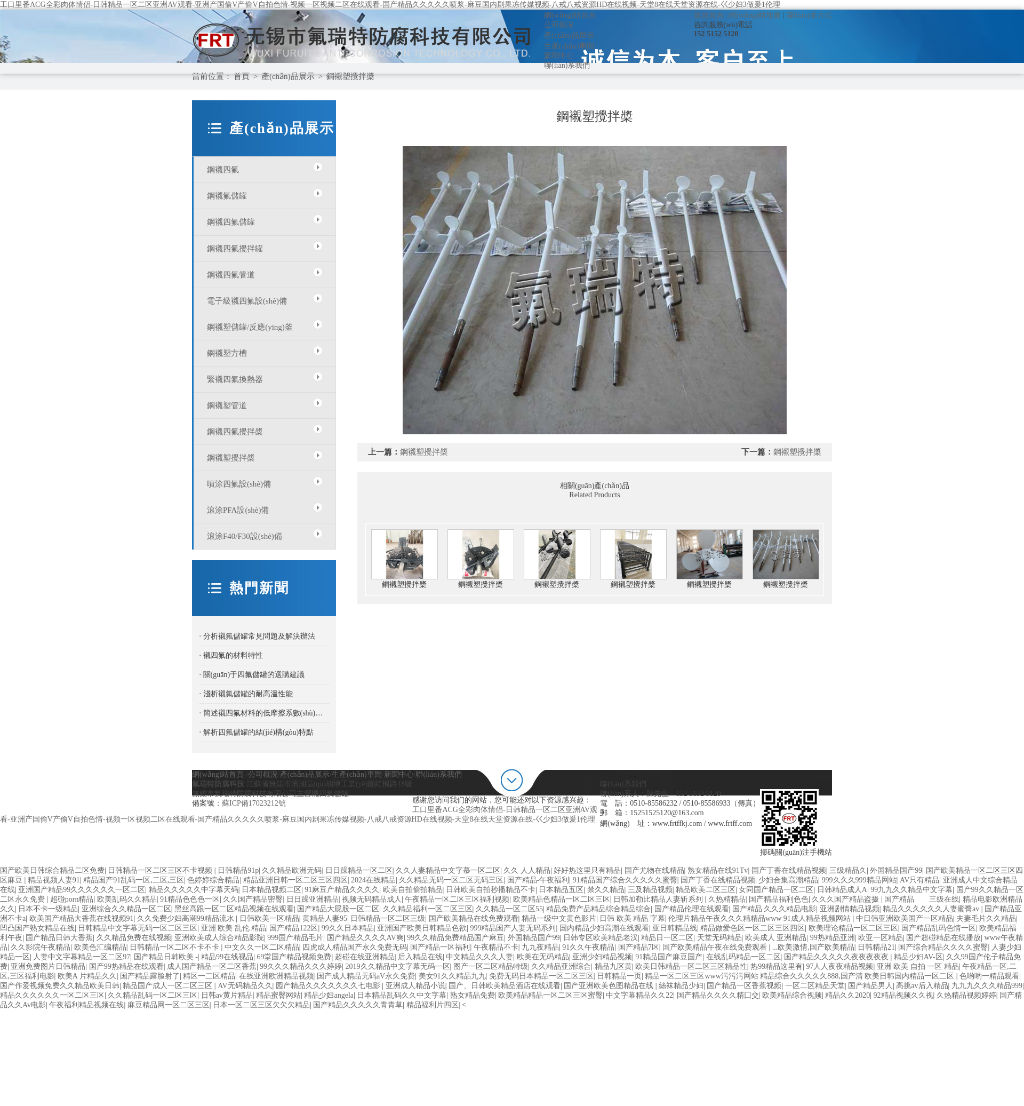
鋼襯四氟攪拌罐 (235, 248)
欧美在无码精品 (543, 957)
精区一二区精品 (209, 976)
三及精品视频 (650, 890)
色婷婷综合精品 (213, 880)
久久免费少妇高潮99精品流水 (186, 918)
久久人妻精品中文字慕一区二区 (448, 870)
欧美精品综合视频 (792, 995)
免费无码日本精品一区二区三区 (541, 976)
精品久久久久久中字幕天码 (193, 890)
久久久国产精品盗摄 (846, 899)
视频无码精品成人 (372, 899)
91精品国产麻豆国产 (668, 957)
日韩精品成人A (842, 890)
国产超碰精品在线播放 (943, 938)
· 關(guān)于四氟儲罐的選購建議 (252, 675)
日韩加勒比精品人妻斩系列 (659, 899)
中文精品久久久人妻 (479, 957)
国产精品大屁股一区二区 (338, 909)
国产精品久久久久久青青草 (358, 1005)
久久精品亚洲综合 (561, 966)
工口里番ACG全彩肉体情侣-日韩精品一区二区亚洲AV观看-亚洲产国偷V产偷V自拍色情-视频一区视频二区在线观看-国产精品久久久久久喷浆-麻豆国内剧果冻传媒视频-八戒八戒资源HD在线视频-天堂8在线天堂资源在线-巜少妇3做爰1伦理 (390, 5)
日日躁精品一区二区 (359, 870)
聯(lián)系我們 (567, 65)
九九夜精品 (540, 947)
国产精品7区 (638, 947)
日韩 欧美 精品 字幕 (632, 918)
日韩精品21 (876, 947)
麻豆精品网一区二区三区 (168, 1005)
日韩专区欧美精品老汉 (600, 938)
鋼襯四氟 (223, 169)
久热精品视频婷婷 (966, 995)
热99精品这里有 (776, 966)
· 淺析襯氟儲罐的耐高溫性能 (246, 694)
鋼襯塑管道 (227, 405)
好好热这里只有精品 (587, 870)
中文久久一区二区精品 (262, 947)
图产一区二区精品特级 (490, 966)
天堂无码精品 (719, 938)
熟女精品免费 (472, 995)
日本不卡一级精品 (48, 909)
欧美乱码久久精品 (127, 899)
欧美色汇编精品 (100, 947)
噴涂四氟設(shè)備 (239, 484)
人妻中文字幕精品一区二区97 (81, 957)
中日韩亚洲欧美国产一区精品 (904, 918)
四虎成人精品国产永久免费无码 (354, 947)
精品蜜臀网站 (278, 995)
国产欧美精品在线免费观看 (473, 918)
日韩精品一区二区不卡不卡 (175, 947)
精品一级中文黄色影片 (559, 918)
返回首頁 (709, 15)
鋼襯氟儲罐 (227, 196)
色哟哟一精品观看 (989, 976)
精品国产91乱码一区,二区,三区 (133, 880)
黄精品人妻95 (324, 918)
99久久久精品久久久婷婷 (301, 966)
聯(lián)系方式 (809, 15)
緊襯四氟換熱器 (235, 379)
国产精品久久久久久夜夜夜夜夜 (837, 957)
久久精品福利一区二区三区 (428, 909)
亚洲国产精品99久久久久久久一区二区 (81, 890)
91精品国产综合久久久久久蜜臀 (625, 880)
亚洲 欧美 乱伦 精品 (234, 928)
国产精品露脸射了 (150, 976)
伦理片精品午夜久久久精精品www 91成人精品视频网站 (760, 918)
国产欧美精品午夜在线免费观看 (715, 947)
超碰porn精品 (72, 899)
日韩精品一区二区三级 (387, 918)
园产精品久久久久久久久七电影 (329, 986)
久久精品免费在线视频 (134, 938)
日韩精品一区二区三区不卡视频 (161, 870)
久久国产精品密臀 (253, 899)
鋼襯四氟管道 (231, 274)
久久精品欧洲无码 (292, 870)
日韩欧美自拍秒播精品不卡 (490, 890)
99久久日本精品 (348, 928)
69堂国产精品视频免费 (294, 957)
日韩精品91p (238, 870)
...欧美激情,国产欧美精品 (813, 947)
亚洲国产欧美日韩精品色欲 (422, 928)
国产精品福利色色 (779, 899)
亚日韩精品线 (674, 928)
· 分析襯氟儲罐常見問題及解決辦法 (257, 636)
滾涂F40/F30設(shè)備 (244, 536)
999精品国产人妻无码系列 (513, 928)
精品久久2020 (847, 995)
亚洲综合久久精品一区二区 (126, 909)
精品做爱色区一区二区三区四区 (752, 928)
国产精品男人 (870, 986)
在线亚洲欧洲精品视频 (276, 976)
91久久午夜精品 (588, 947)
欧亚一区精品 (880, 938)
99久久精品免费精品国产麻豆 (455, 938)
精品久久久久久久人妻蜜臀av (932, 909)
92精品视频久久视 (903, 995)
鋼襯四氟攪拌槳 (235, 431)
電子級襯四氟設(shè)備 (247, 301)
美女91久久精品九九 (452, 976)
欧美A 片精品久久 (87, 976)
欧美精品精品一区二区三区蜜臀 (550, 995)
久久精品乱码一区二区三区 (152, 995)
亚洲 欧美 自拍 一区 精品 (918, 966)
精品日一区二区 (667, 938)
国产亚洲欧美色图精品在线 (609, 986)
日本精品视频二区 (271, 890)
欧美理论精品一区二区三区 (853, 928)
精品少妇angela (329, 995)
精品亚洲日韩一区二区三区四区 (295, 880)
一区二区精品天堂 (815, 986)
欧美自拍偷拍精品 (413, 890)
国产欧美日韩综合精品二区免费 (52, 870)
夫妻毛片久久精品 (986, 918)
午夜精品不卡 (496, 947)
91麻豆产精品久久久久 (342, 890)
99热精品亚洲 (832, 938)
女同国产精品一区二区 (776, 890)
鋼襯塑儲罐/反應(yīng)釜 (250, 327)
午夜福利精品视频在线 (86, 1005)
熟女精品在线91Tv (717, 870)
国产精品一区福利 (440, 947)
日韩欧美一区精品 (269, 918)
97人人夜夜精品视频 (839, 966)
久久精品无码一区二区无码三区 (451, 880)
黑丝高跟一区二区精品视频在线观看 (234, 909)
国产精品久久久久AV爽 (365, 938)
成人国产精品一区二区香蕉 (212, 966)
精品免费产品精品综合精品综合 (598, 909)
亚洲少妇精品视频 (602, 957)
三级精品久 (848, 870)
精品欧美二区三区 (705, 890)
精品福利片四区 (432, 1005)
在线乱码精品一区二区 (743, 957)
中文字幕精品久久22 (639, 995)
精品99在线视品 (227, 957)
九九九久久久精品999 (986, 986)
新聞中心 (559, 56)
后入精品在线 (420, 957)
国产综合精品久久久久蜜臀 (943, 947)
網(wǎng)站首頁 (570, 15)
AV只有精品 (919, 880)
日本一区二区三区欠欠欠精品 (261, 1005)
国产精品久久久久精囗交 (718, 995)
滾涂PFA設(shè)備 (238, 510)
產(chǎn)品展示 (569, 35)
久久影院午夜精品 (40, 947)
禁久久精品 (606, 890)
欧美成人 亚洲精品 (776, 938)
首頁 (242, 76)
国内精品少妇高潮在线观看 (604, 928)
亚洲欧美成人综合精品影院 (219, 938)
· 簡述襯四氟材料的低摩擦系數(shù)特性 (264, 713)
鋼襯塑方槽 (227, 353)
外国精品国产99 (896, 870)
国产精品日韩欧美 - (166, 957)
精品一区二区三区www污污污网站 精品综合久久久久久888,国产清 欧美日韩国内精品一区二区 (800, 976)
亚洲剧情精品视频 (849, 909)
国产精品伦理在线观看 (691, 909)
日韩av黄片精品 (227, 995)
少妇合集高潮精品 (788, 880)
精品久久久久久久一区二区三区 (52, 995)
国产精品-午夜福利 (538, 880)
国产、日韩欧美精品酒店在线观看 (505, 986)
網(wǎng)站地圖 (754, 15)
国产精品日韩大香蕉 (59, 938)
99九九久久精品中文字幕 (911, 890)
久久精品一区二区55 (509, 909)
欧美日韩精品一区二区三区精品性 (691, 966)
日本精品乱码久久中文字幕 (401, 995)
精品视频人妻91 (54, 880)
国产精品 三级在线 (921, 899)
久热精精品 (727, 899)
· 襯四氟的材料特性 (231, 655)
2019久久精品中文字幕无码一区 (398, 966)
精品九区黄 (613, 966)
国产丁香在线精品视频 (788, 870)
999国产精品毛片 (295, 938)
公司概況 (559, 25)
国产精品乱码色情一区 (938, 928)
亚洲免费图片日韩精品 (48, 966)
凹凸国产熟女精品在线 (37, 928)
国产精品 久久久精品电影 (774, 909)
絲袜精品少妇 (681, 986)
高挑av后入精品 (922, 986)
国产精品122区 (293, 928)
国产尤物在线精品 (654, 870)
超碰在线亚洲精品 (365, 957)
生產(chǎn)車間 (569, 46)
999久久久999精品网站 (859, 880)
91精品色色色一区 (190, 899)
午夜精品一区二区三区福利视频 (457, 899)
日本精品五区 (561, 890)
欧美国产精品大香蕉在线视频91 (81, 918)
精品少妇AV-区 (918, 957)
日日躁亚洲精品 (312, 899)
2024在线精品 (373, 880)
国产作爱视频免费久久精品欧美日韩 (59, 986)
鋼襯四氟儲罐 (231, 222)
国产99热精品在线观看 (126, 966)
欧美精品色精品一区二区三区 (561, 899)
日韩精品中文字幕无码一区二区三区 (137, 928)
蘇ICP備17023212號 (254, 803)
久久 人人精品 (526, 870)
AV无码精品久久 (245, 986)
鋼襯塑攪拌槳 (350, 76)
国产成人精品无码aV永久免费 (366, 976)
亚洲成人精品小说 (415, 986)
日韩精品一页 (619, 976)
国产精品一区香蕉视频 (744, 986)
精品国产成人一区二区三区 (168, 986)
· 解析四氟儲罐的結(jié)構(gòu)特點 (256, 732)
